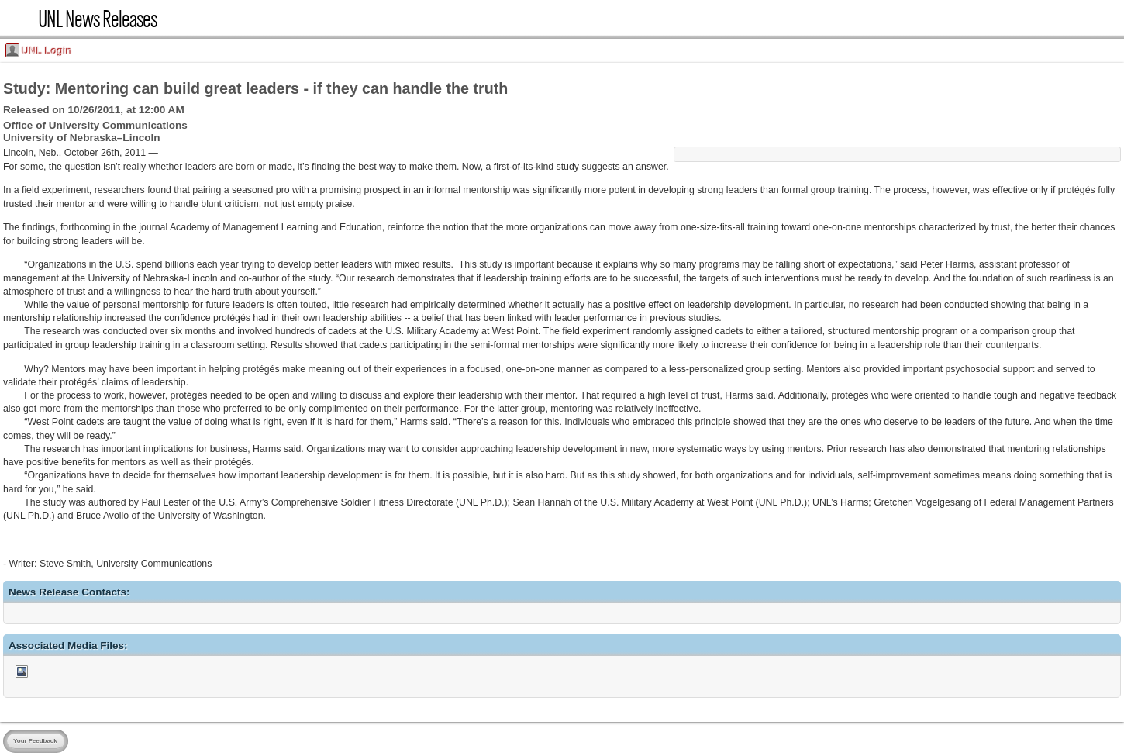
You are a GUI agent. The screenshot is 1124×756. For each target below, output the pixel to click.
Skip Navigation (5, 5)
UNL (18, 19)
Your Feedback (35, 740)
